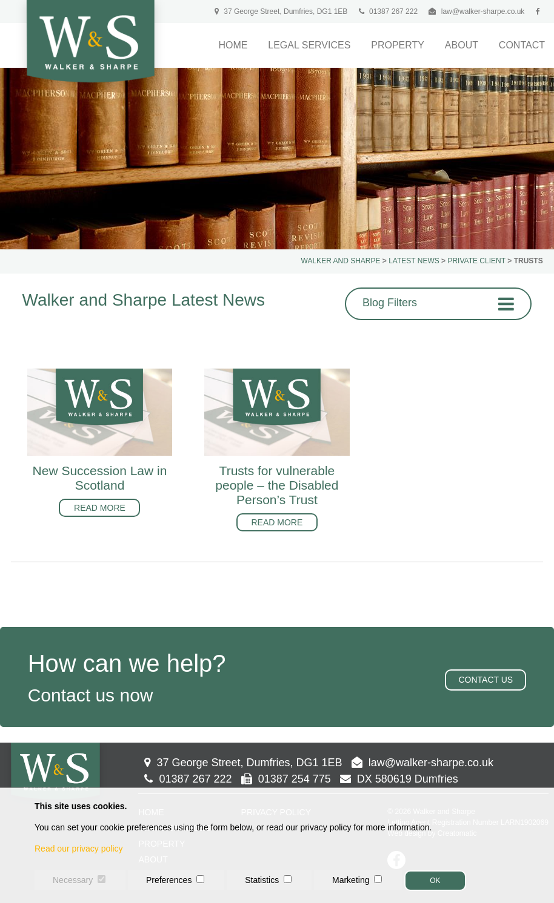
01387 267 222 (388, 11)
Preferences (169, 880)
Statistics (262, 880)
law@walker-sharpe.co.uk (483, 11)
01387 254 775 (286, 779)
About (461, 45)
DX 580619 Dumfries (399, 779)
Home (232, 45)
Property (397, 45)
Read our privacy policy (79, 848)
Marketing (350, 880)
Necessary (73, 880)
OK (435, 880)
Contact (522, 45)
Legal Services (309, 45)
